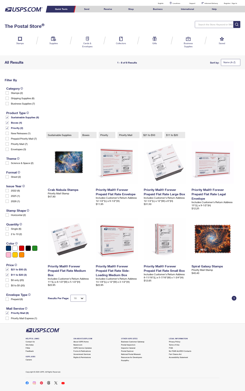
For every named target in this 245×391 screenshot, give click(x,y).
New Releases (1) (20, 133)
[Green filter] (34, 248)
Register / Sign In (230, 3)
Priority (104, 134)
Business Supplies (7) (23, 103)
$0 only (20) (17, 280)
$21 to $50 (149, 134)
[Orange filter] (21, 254)
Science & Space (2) (22, 162)
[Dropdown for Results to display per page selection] (78, 298)
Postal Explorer (127, 351)
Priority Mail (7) (19, 143)
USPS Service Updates (82, 348)
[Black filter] (28, 248)
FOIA (171, 348)
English (157, 3)
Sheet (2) (16, 176)
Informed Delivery (211, 3)
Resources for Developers (131, 357)
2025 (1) (15, 195)
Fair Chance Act (175, 354)
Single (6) (16, 228)
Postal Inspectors (128, 345)
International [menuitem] (187, 9)
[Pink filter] (8, 254)
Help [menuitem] (214, 9)
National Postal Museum (131, 354)
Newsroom (77, 345)
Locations (176, 3)
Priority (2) (17, 127)
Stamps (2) (17, 92)
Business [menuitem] (158, 9)
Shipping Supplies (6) (22, 98)
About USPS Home (81, 342)
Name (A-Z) (229, 62)
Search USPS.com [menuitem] (230, 9)
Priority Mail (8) (20, 312)
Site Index (30, 345)
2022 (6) (15, 190)
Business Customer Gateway (132, 342)
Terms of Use (174, 345)
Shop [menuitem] (131, 9)
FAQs (28, 348)
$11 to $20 (172, 134)
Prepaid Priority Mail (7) (24, 138)
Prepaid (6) (17, 299)
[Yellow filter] (15, 254)
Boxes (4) (16, 122)
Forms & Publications (82, 351)
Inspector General (128, 348)
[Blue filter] (8, 248)
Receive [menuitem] (108, 9)
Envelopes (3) (18, 149)
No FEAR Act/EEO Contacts (180, 351)
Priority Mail (126, 134)
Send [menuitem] (86, 9)
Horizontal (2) (18, 214)
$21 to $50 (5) (19, 269)
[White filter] (15, 248)
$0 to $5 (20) (18, 285)
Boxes (86, 134)
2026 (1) (15, 201)
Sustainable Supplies (60, 134)
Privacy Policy (174, 342)
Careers (29, 360)
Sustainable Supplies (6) (25, 117)
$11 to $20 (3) (19, 274)
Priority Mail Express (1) (24, 318)
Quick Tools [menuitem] (61, 9)
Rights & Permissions (82, 357)
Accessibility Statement (178, 357)
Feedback (30, 351)
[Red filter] (21, 248)
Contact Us (30, 342)
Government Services (82, 354)
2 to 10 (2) (16, 234)
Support (192, 3)
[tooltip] (21, 88)
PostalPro (125, 360)
